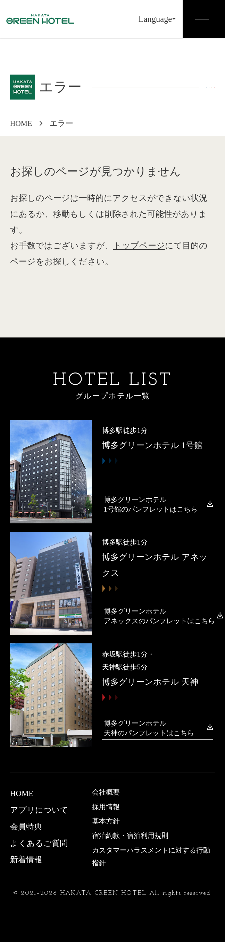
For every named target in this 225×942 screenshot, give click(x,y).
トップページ (139, 245)
